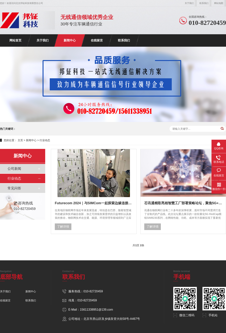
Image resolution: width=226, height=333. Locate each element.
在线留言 (97, 40)
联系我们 (203, 3)
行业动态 (45, 140)
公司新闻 (14, 169)
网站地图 (218, 3)
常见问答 (14, 188)
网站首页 (15, 40)
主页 (20, 140)
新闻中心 (70, 40)
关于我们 (189, 3)
